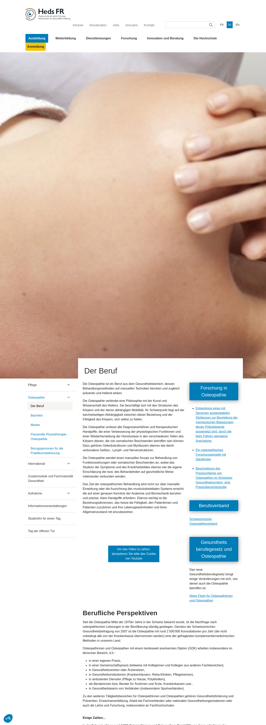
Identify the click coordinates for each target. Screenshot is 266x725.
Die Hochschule (205, 38)
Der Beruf (37, 406)
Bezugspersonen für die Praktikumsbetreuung (47, 451)
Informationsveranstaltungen (47, 506)
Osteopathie (36, 397)
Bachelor (37, 415)
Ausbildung (36, 38)
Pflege (32, 385)
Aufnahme (35, 493)
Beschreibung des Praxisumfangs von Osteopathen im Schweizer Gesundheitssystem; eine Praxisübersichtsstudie (214, 478)
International (36, 463)
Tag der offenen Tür (41, 531)
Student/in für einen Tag (44, 518)
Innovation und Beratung (165, 38)
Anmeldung (35, 46)
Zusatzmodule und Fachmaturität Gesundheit (50, 478)
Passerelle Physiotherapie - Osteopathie (49, 437)
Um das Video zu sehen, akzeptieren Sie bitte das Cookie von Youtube (134, 554)
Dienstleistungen (98, 38)
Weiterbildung (65, 38)
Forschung (129, 38)
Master (35, 425)
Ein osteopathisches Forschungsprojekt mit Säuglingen (211, 454)
